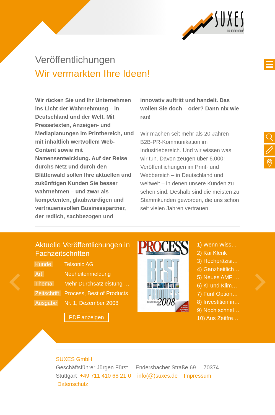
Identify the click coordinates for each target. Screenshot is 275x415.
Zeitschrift (47, 293)
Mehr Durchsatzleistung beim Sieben (109, 284)
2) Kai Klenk (212, 253)
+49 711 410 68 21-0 (105, 376)
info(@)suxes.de (157, 376)
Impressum (197, 376)
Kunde (43, 264)
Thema (43, 283)
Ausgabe (46, 303)
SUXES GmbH (74, 359)
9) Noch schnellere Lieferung (232, 310)
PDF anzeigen (86, 317)
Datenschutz (73, 384)
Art (38, 274)
